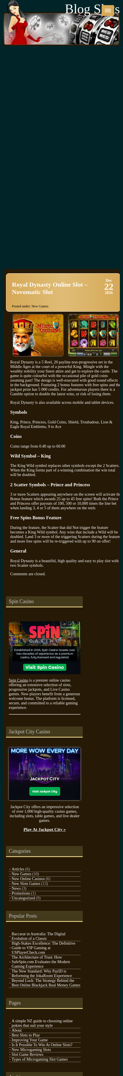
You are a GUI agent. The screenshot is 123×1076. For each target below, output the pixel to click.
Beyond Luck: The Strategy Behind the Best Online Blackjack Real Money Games (46, 982)
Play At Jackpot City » (44, 829)
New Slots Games (26, 884)
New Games (39, 306)
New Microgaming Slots (31, 1050)
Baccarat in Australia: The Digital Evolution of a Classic (39, 936)
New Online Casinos (28, 879)
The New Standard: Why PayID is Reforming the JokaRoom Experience (42, 973)
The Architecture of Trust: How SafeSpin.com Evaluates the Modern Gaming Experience (41, 962)
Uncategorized (23, 898)
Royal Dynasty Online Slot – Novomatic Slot (50, 288)
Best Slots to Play (26, 1035)
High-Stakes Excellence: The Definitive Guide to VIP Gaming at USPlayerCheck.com (43, 948)
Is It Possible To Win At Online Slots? (42, 1045)
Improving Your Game (30, 1040)
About (17, 1030)
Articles (18, 869)
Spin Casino (18, 680)
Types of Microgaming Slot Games (40, 1059)
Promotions (21, 893)
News (16, 888)
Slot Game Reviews (27, 1054)
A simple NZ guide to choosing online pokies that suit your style (42, 1023)
